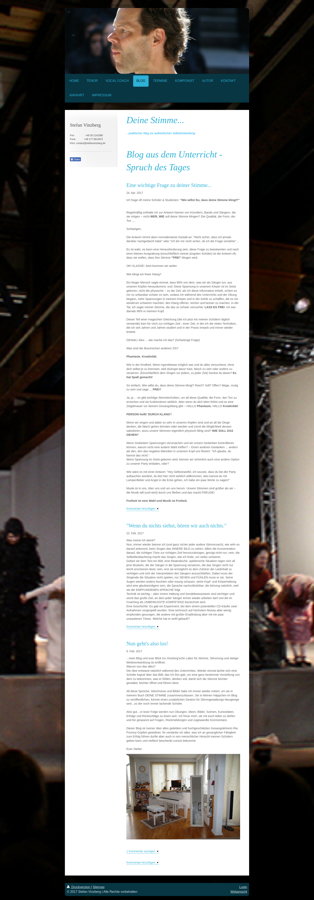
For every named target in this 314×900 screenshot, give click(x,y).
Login (243, 887)
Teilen (75, 159)
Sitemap (99, 887)
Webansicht (238, 891)
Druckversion (79, 887)
